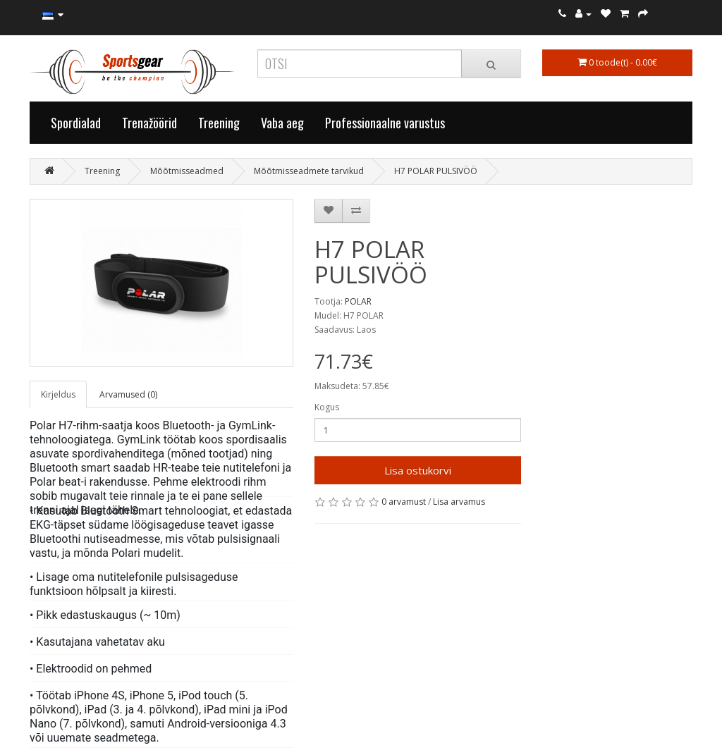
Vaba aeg (282, 122)
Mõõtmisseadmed (187, 171)
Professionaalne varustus (385, 122)
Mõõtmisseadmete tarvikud (309, 171)
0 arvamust (403, 502)
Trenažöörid (149, 122)
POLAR (358, 301)
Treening (219, 122)
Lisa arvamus (459, 502)
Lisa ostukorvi (417, 470)
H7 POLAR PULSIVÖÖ (435, 171)
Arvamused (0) (128, 394)
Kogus (326, 407)
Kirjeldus (58, 394)
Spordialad (76, 122)
